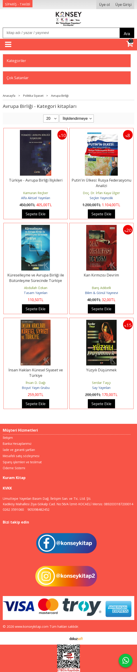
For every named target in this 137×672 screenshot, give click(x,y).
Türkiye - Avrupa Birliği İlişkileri (35, 180)
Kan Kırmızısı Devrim (101, 275)
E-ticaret (61, 638)
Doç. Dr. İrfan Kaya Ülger (101, 193)
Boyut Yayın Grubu (36, 387)
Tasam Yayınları (35, 293)
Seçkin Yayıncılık (101, 198)
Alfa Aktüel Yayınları (35, 198)
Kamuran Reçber (35, 193)
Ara (127, 33)
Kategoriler (16, 60)
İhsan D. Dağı (36, 382)
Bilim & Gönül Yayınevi (101, 293)
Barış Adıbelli (101, 288)
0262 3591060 (13, 509)
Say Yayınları (101, 387)
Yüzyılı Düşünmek (101, 369)
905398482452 (38, 509)
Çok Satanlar (18, 77)
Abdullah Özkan (35, 288)
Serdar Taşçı (101, 382)
